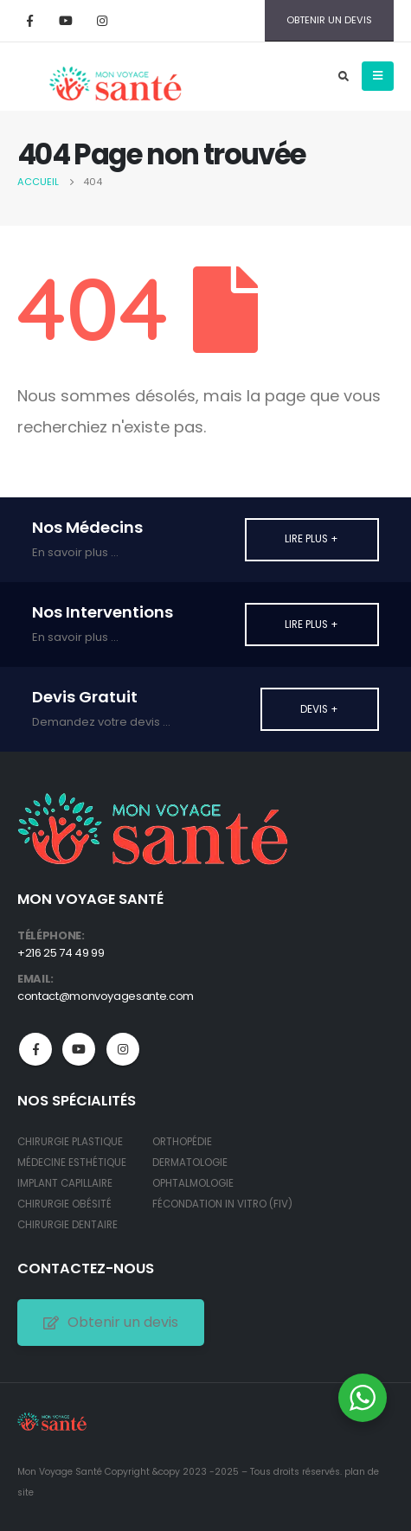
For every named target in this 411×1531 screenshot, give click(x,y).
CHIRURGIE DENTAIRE (67, 1225)
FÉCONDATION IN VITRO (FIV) (222, 1204)
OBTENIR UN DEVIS (329, 20)
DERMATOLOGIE (190, 1162)
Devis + (319, 709)
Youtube (78, 1049)
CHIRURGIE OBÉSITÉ (64, 1204)
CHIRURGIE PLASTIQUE (70, 1142)
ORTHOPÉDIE (182, 1142)
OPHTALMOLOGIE (193, 1183)
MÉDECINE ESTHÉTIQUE (71, 1162)
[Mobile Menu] (378, 76)
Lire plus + (311, 539)
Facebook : (35, 1049)
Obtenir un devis (110, 1322)
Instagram (122, 1049)
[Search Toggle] (343, 76)
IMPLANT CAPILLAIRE (64, 1183)
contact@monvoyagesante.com (105, 996)
